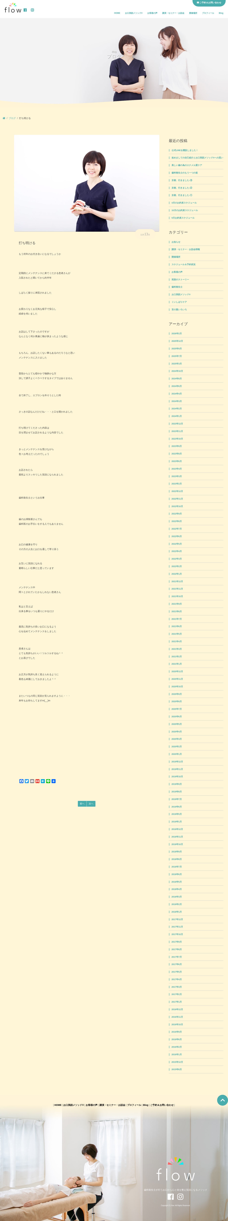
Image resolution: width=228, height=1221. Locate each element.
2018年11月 (177, 837)
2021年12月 (177, 581)
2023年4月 (177, 469)
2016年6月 (177, 1039)
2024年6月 (177, 386)
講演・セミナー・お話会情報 (186, 249)
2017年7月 (177, 957)
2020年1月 (177, 754)
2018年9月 (177, 852)
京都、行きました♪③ (182, 180)
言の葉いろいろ (179, 309)
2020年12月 (177, 671)
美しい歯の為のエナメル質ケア (187, 165)
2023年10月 (177, 439)
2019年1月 (177, 822)
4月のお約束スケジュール (184, 203)
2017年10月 (177, 934)
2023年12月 (177, 424)
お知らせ (176, 242)
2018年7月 (177, 867)
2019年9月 (177, 784)
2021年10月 (177, 596)
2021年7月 (177, 619)
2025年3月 (177, 364)
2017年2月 (177, 994)
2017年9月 (177, 942)
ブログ (12, 118)
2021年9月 (177, 604)
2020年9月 (177, 694)
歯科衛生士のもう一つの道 (185, 173)
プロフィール (208, 13)
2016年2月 (177, 1047)
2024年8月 (177, 378)
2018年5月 (177, 882)
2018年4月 (177, 889)
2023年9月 (177, 446)
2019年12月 (177, 762)
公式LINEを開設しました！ (185, 150)
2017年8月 (177, 949)
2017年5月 (177, 972)
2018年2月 (177, 904)
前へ (82, 803)
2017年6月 (177, 964)
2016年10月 (177, 1024)
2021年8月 (177, 611)
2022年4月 (177, 551)
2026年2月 (177, 333)
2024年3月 (177, 401)
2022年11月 (177, 499)
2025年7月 (177, 356)
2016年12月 (177, 1009)
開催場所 (193, 13)
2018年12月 (177, 829)
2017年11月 (177, 927)
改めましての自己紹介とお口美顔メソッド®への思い (197, 158)
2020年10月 (177, 686)
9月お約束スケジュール (183, 218)
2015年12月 (177, 1062)
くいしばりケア (179, 302)
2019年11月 (177, 769)
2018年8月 (177, 859)
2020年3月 (177, 739)
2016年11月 (177, 1017)
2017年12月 (177, 919)
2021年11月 (177, 589)
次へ (91, 803)
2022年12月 (177, 491)
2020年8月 (177, 701)
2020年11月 (177, 679)
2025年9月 (177, 348)
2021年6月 (177, 626)
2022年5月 (177, 544)
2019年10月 (177, 776)
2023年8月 (177, 454)
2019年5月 (177, 814)
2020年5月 (177, 724)
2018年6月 (177, 874)
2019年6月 (177, 807)
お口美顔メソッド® (134, 13)
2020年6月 (177, 716)
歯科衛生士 (177, 287)
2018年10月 (177, 844)
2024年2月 (177, 409)
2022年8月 (177, 521)
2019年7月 (177, 799)
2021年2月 (177, 656)
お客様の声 (152, 13)
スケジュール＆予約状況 (184, 264)
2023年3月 (177, 476)
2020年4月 (177, 732)
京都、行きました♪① (182, 195)
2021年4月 (177, 641)
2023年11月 (177, 431)
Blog (221, 13)
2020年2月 (177, 746)
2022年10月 (177, 506)
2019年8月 (177, 792)
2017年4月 (177, 979)
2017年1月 (177, 1002)
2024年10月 (177, 371)
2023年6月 (177, 461)
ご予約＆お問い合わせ (162, 1105)
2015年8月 (177, 1069)
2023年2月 (177, 484)
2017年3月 (177, 987)
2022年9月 (177, 514)
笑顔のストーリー (180, 279)
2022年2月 (177, 566)
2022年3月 (177, 559)
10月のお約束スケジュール (185, 210)
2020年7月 (177, 709)
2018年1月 (177, 912)
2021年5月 (177, 634)
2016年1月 (177, 1054)
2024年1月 (177, 416)
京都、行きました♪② (182, 188)
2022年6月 (177, 536)
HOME (117, 13)
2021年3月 (177, 649)
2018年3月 (177, 897)
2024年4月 (177, 394)
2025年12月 (177, 341)
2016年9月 (177, 1032)
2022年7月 (177, 529)
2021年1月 (177, 664)
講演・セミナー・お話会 (173, 13)
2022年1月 (177, 574)
